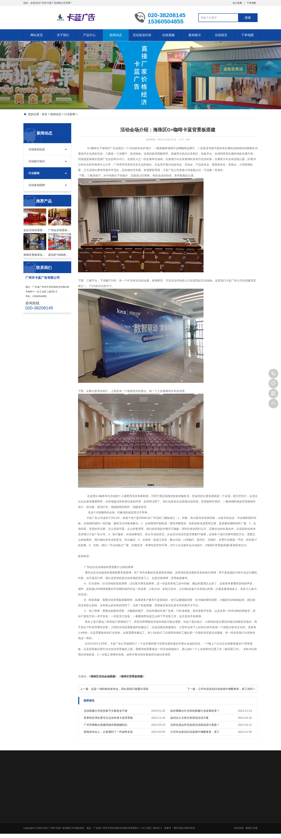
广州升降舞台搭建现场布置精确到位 (105, 724)
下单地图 (251, 3)
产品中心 (89, 35)
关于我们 (63, 35)
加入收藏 (237, 3)
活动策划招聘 (36, 185)
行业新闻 (69, 114)
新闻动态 (115, 35)
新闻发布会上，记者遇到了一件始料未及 (108, 731)
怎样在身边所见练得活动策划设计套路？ (195, 724)
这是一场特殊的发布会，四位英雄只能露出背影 (120, 688)
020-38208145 (273, 373)
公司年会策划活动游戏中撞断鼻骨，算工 (195, 731)
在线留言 (221, 35)
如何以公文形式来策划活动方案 (189, 717)
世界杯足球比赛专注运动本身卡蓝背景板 (108, 717)
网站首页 (36, 35)
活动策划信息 (36, 149)
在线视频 (168, 35)
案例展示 (195, 35)
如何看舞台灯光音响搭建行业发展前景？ (195, 710)
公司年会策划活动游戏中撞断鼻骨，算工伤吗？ (226, 688)
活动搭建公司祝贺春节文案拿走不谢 (105, 710)
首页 (44, 114)
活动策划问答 (142, 35)
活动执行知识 (36, 161)
